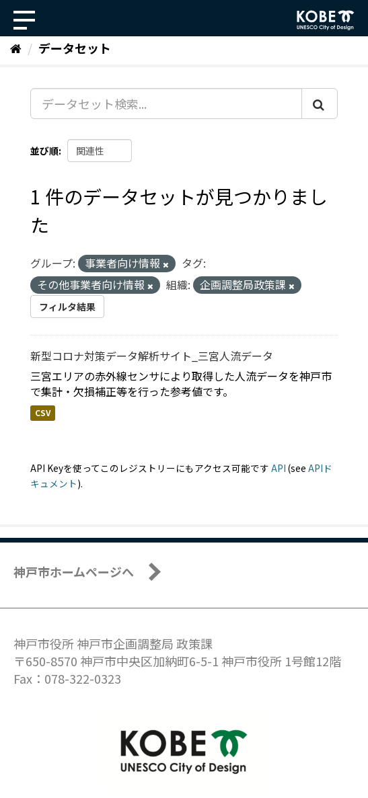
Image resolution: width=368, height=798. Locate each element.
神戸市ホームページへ (73, 571)
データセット (74, 47)
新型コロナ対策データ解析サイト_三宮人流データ (151, 356)
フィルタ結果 (67, 306)
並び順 (44, 150)
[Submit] (319, 103)
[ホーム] (16, 47)
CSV (42, 413)
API (278, 468)
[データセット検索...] (166, 103)
